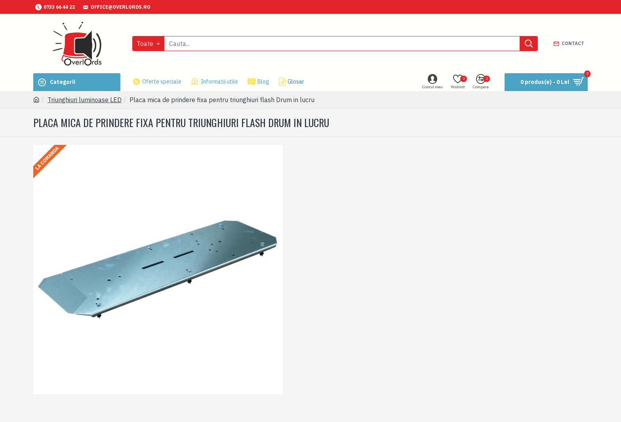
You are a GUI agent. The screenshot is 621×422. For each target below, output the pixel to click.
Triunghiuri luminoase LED (85, 100)
